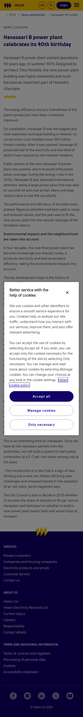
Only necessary (41, 424)
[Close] (67, 292)
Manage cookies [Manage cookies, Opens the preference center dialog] (41, 410)
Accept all (41, 396)
